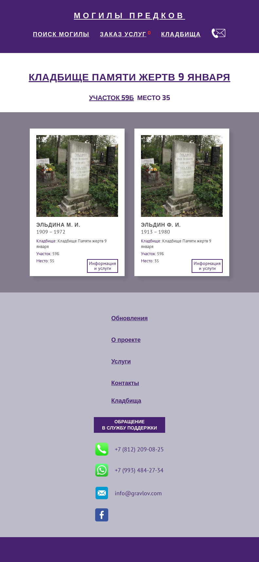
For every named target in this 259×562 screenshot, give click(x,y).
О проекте (126, 340)
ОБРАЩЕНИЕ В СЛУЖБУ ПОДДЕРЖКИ (129, 425)
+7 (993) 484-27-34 (129, 470)
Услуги (121, 361)
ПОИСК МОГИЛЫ (61, 34)
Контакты (125, 383)
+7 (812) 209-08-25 (129, 449)
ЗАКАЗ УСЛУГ (123, 34)
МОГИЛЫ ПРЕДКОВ (129, 15)
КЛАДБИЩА (181, 34)
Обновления (129, 318)
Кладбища (126, 401)
